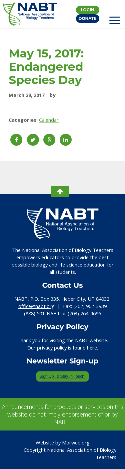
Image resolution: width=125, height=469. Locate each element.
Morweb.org (76, 442)
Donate (88, 18)
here (92, 347)
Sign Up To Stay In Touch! (63, 376)
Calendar (49, 120)
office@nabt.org (36, 306)
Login (87, 9)
